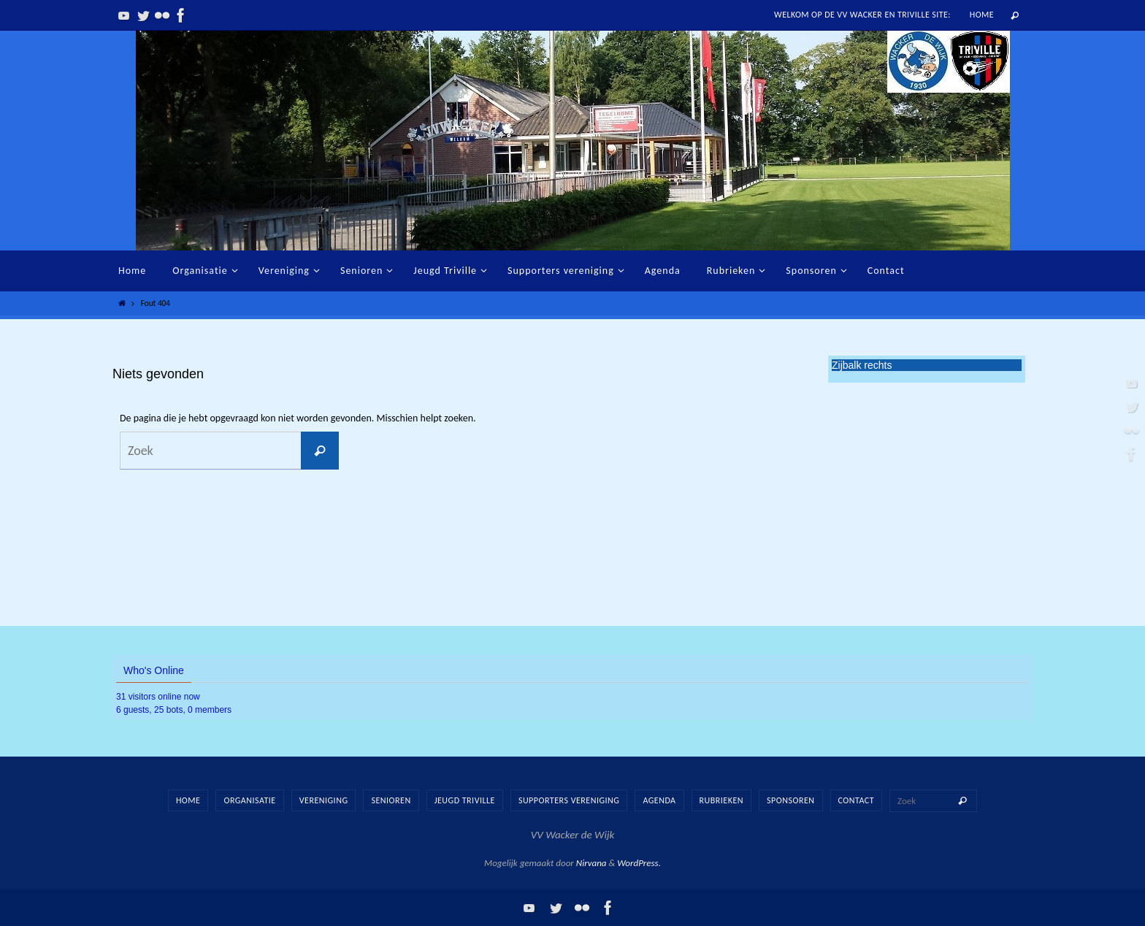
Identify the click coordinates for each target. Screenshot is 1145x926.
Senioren (390, 800)
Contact (856, 800)
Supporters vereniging (568, 800)
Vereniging (323, 800)
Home (982, 14)
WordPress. (639, 862)
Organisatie (249, 800)
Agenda (659, 800)
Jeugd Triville (464, 800)
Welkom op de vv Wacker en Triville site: (862, 14)
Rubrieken (721, 800)
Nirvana (591, 862)
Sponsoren (790, 800)
